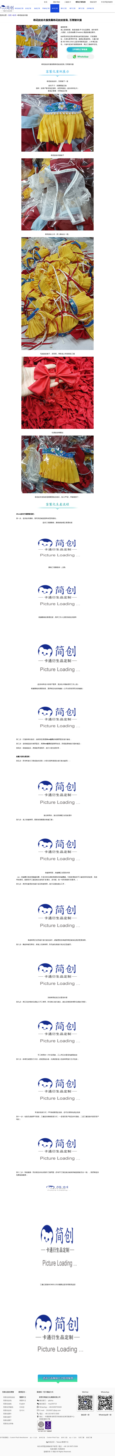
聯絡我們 (93, 2)
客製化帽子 (7, 1417)
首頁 (45, 2)
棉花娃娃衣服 (46, 64)
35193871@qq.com (53, 1410)
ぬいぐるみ (33, 1437)
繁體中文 (22, 1397)
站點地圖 (53, 1449)
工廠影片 (67, 2)
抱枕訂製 (37, 8)
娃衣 (14, 15)
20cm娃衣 (20, 514)
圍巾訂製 (64, 8)
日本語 (21, 1407)
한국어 (21, 1410)
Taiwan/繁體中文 (62, 1442)
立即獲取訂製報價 (79, 49)
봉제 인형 (64, 1437)
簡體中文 (22, 1400)
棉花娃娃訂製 (19, 8)
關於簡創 (56, 2)
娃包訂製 (28, 8)
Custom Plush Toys (53, 1437)
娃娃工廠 (89, 1437)
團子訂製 (81, 8)
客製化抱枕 (7, 1404)
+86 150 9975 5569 (52, 1414)
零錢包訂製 (46, 8)
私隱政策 (61, 1449)
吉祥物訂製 (90, 8)
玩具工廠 (81, 1437)
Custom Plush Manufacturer (19, 1437)
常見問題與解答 (107, 2)
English (22, 1404)
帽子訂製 (72, 8)
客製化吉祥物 (8, 1423)
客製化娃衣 (7, 1410)
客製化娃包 (7, 1400)
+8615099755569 (55, 1407)
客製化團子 (7, 1420)
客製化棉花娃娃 (9, 1397)
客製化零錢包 (8, 1407)
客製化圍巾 (7, 1414)
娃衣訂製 (55, 8)
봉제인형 (42, 1437)
